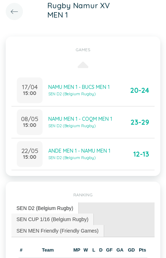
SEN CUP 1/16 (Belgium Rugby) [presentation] (52, 219)
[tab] (45, 208)
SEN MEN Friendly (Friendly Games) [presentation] (57, 231)
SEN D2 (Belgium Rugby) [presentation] (44, 208)
